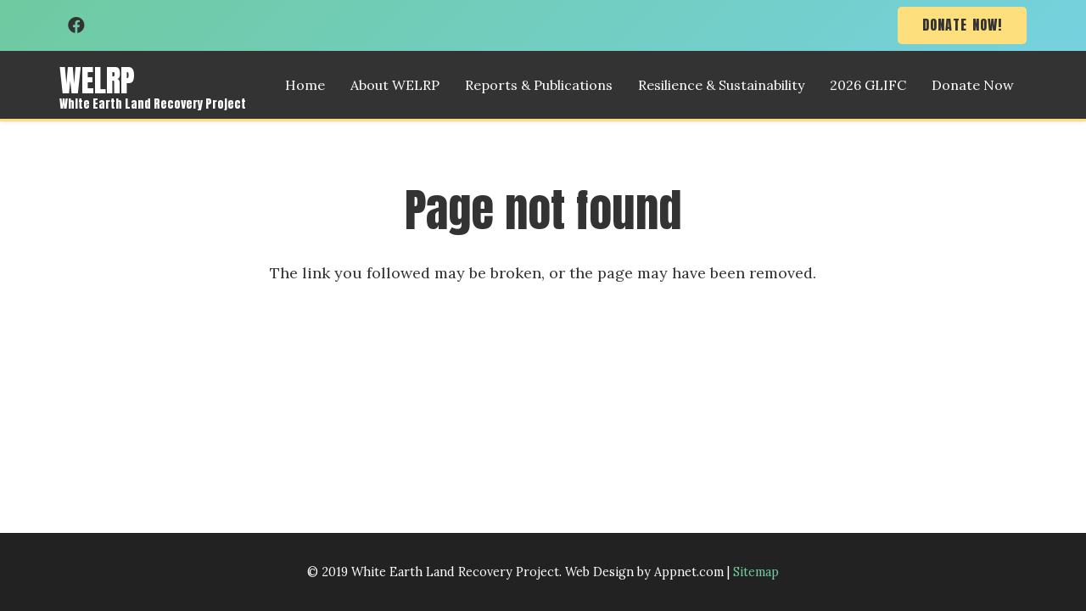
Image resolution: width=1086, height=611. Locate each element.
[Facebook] (76, 25)
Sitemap (756, 572)
